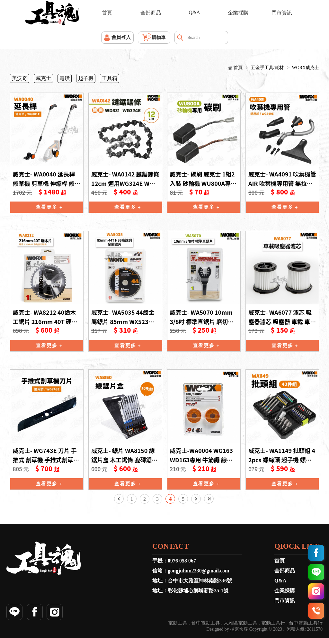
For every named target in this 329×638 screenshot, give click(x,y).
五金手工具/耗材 (267, 67)
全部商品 (150, 12)
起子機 (85, 78)
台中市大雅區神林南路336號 (200, 580)
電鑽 (64, 78)
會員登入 (121, 37)
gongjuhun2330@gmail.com (198, 570)
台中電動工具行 (306, 623)
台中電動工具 (205, 623)
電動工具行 (273, 623)
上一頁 (119, 499)
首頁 (107, 12)
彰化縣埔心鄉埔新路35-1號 (198, 590)
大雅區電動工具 (240, 623)
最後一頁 (209, 499)
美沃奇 (19, 78)
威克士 (43, 78)
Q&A (194, 12)
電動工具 (177, 623)
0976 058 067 (182, 560)
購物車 (156, 36)
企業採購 (238, 12)
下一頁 (196, 499)
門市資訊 (281, 12)
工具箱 (109, 78)
